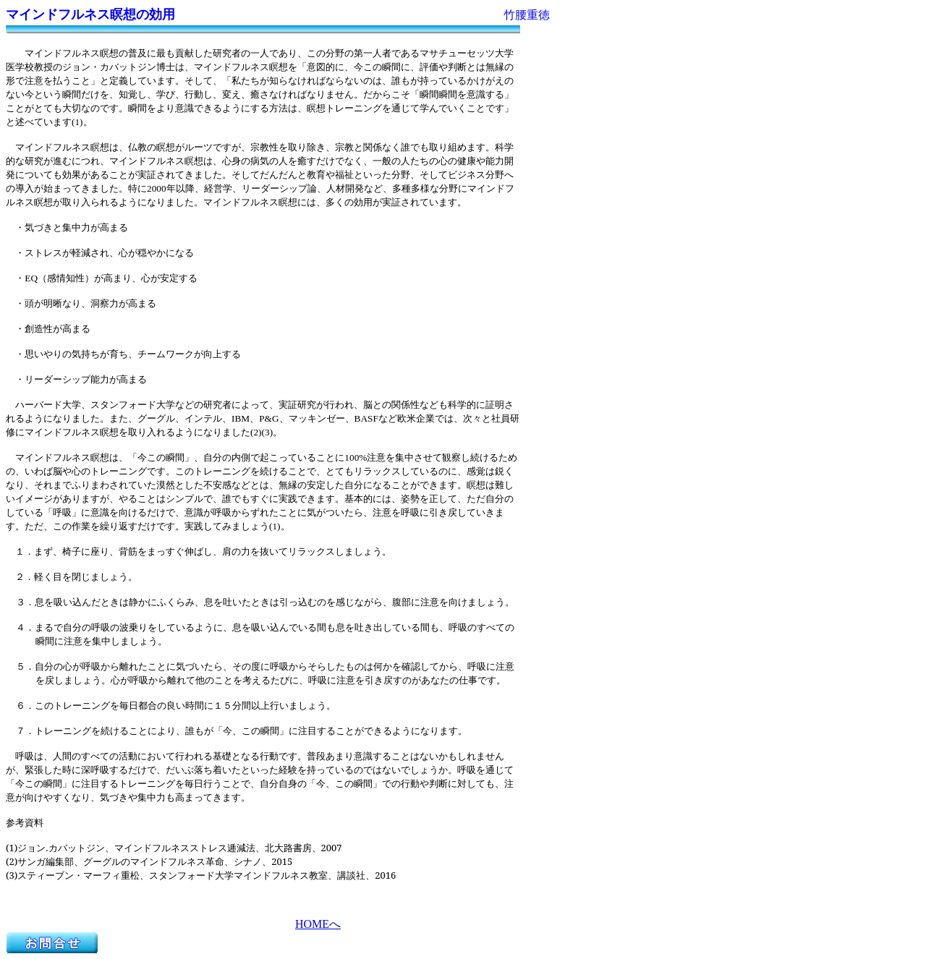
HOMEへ (318, 924)
